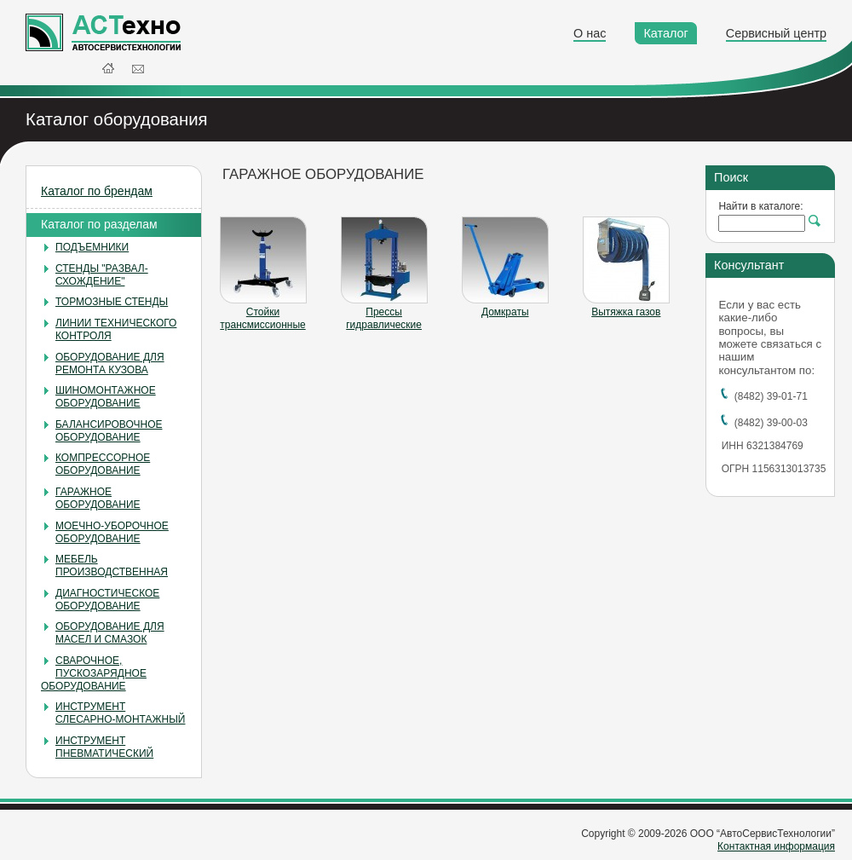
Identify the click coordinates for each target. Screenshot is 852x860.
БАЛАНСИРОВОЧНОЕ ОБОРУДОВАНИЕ (108, 430)
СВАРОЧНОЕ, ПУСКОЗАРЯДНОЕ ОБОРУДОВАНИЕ (94, 673)
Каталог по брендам (97, 191)
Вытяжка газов (625, 312)
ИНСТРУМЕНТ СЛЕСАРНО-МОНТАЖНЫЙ (120, 713)
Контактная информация (776, 846)
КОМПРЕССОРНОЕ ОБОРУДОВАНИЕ (102, 464)
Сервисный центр (776, 33)
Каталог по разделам (99, 224)
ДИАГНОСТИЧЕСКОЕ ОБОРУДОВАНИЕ (107, 599)
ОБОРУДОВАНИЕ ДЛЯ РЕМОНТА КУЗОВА (109, 363)
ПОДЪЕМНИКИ (92, 247)
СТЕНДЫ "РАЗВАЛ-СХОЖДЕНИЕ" (101, 275)
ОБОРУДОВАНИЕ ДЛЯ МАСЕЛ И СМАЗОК (109, 632)
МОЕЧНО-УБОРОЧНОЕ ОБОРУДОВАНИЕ (112, 532)
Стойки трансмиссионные (262, 318)
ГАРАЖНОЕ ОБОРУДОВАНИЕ (98, 498)
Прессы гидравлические (384, 318)
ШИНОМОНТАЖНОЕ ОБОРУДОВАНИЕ (105, 396)
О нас (589, 33)
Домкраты (505, 312)
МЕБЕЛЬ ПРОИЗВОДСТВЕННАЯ (111, 565)
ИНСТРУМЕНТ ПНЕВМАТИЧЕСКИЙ (104, 747)
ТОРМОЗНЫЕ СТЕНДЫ (111, 302)
